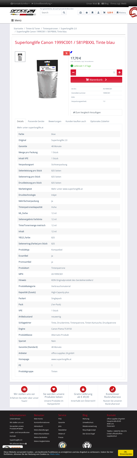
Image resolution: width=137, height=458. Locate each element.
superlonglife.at (35, 127)
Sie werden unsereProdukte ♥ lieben (17, 427)
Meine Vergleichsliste (42, 441)
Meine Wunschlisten (41, 434)
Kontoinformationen (42, 422)
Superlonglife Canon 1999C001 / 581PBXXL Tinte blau (42, 31)
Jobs (59, 426)
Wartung (86, 419)
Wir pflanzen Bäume (18, 443)
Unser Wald (93, 3)
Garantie (61, 422)
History (121, 12)
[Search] (50, 12)
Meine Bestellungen (41, 430)
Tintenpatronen (50, 28)
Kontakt (13, 436)
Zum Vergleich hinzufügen (87, 112)
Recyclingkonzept (89, 430)
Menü (16, 20)
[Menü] (21, 446)
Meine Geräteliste (40, 437)
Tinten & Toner (33, 28)
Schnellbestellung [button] (41, 3)
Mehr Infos (55, 454)
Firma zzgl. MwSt (118, 3)
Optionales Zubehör (99, 121)
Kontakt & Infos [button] (19, 3)
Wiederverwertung (90, 426)
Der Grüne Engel (89, 434)
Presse (60, 437)
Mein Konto (38, 419)
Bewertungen (55, 121)
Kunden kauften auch (76, 121)
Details (20, 121)
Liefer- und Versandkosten (20, 432)
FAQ (59, 419)
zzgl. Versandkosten (87, 61)
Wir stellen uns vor (17, 422)
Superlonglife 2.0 (69, 28)
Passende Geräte (36, 121)
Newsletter (62, 430)
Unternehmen (15, 419)
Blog (105, 3)
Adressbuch (38, 426)
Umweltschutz (88, 422)
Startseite (18, 28)
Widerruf (61, 434)
